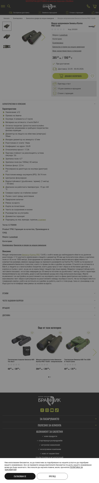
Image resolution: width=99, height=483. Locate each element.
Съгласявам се (20, 476)
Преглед (52, 476)
